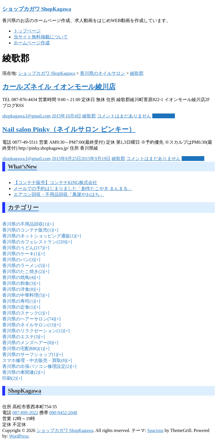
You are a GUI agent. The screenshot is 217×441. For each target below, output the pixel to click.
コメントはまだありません (124, 115)
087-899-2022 (25, 412)
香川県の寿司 (18, 301)
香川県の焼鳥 (18, 277)
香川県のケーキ (20, 253)
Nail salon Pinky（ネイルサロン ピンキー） (68, 129)
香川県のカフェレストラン (34, 241)
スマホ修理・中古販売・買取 (34, 360)
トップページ (27, 31)
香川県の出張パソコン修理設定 (36, 366)
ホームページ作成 (32, 42)
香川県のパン (18, 259)
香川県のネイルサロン (102, 73)
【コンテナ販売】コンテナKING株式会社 (55, 182)
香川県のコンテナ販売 (27, 230)
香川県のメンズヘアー (27, 342)
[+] (50, 224)
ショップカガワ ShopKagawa (36, 9)
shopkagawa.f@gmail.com (26, 115)
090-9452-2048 (63, 412)
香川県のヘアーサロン (28, 318)
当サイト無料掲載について (41, 36)
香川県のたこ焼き (23, 271)
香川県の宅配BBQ (23, 348)
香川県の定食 (18, 307)
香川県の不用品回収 (25, 224)
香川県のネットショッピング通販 (38, 235)
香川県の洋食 (18, 289)
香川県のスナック (23, 313)
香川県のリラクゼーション (33, 330)
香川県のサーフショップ (29, 354)
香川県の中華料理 (23, 295)
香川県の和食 (18, 283)
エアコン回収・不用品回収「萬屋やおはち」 (59, 194)
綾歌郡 (137, 73)
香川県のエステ (20, 336)
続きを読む (163, 115)
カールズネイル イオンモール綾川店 (59, 86)
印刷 (9, 378)
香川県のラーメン (23, 265)
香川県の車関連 (20, 372)
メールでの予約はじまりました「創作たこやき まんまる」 (73, 188)
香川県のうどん (23, 247)
